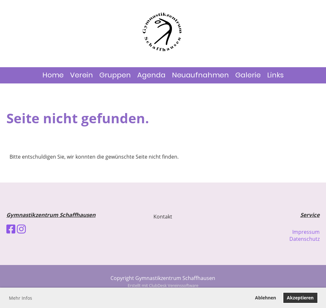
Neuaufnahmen (200, 75)
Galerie (248, 75)
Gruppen (115, 75)
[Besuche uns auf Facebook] (10, 229)
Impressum (306, 231)
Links (275, 75)
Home (53, 75)
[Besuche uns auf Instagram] (21, 229)
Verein (81, 75)
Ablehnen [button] (265, 298)
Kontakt (162, 216)
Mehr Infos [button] (20, 298)
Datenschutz (304, 238)
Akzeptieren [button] (300, 298)
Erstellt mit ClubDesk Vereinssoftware (163, 285)
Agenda (151, 75)
